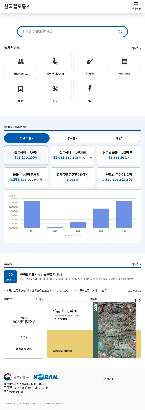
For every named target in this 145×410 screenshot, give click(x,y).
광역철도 (72, 138)
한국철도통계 (17, 6)
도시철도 (118, 138)
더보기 (135, 264)
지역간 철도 (27, 138)
